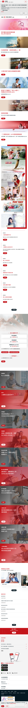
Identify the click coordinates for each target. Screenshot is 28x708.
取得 (25, 1)
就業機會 (15, 691)
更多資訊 (2, 11)
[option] (14, 8)
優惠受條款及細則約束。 (16, 348)
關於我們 (2, 691)
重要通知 (12, 691)
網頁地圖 (9, 691)
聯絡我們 (5, 691)
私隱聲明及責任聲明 (13, 703)
